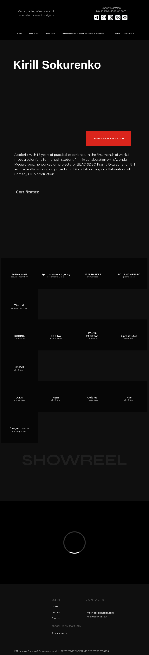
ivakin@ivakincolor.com (100, 612)
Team (55, 606)
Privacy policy (60, 633)
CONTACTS (129, 33)
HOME (19, 33)
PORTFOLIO (34, 33)
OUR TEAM (50, 33)
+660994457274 (111, 8)
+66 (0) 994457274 (97, 616)
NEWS (117, 33)
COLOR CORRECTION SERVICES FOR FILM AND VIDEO (83, 33)
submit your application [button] (109, 138)
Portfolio (56, 612)
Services (56, 618)
